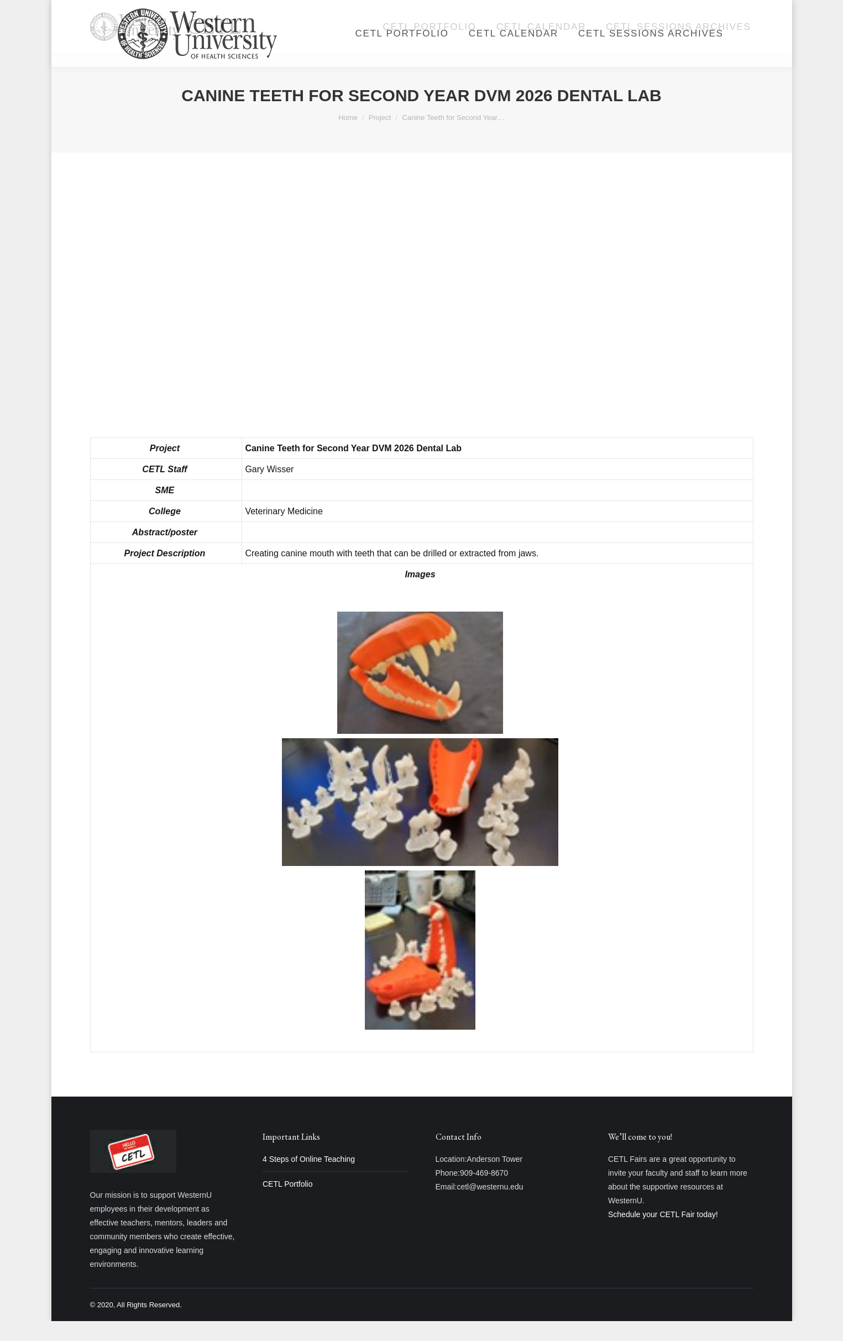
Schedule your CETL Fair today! (663, 1234)
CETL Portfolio (288, 1203)
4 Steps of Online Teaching (309, 1179)
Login (628, 10)
